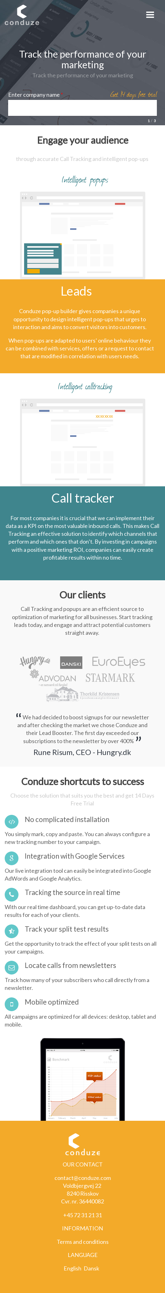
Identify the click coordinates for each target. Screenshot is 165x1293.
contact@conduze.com (82, 1177)
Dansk (91, 1268)
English (72, 1268)
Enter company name (35, 94)
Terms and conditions (83, 1241)
